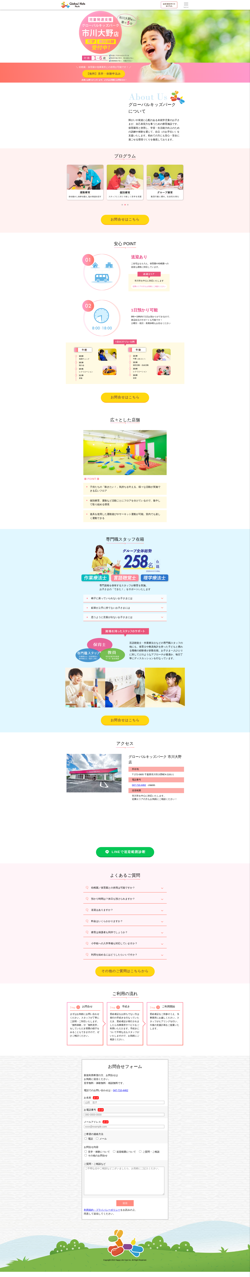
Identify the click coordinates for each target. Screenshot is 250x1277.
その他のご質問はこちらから (124, 971)
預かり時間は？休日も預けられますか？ (113, 898)
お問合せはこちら (125, 219)
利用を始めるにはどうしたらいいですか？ (114, 954)
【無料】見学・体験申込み (103, 73)
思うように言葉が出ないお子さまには (111, 617)
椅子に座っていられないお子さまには (111, 598)
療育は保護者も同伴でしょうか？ (109, 932)
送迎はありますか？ (102, 909)
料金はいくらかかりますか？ (107, 921)
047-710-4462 (139, 785)
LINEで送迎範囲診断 (125, 852)
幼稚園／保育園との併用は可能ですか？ (113, 887)
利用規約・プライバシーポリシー (102, 1215)
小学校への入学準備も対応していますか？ (114, 943)
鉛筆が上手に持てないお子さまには (110, 607)
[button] (122, 204)
